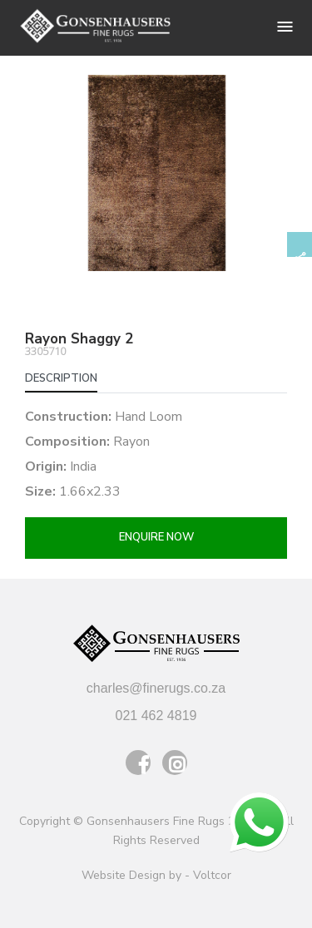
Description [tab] (61, 378)
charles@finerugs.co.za (156, 688)
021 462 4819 (156, 715)
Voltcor (212, 875)
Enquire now (156, 537)
